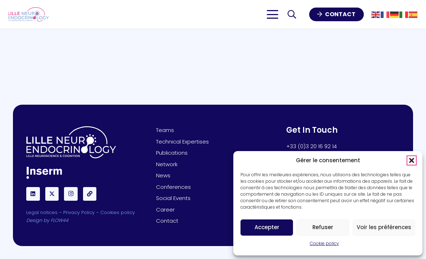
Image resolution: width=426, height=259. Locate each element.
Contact (167, 220)
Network (167, 164)
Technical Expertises (182, 141)
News (163, 175)
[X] (52, 194)
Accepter (267, 227)
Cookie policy (324, 243)
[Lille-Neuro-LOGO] (28, 14)
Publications (172, 152)
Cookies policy (117, 212)
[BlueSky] (90, 194)
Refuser (322, 227)
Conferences (173, 187)
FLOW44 (59, 220)
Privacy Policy (79, 212)
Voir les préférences (384, 227)
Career (165, 209)
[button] (411, 160)
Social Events (173, 198)
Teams (165, 130)
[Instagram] (71, 194)
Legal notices (42, 212)
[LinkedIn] (33, 194)
